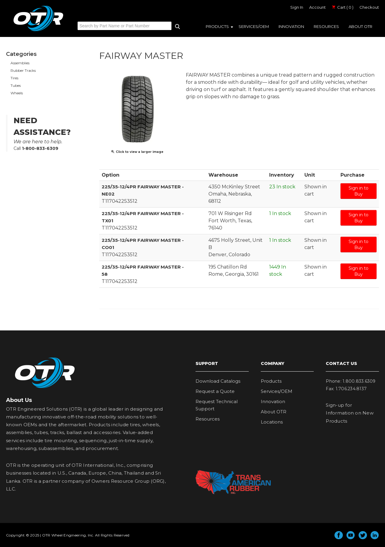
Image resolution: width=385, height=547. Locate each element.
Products (217, 26)
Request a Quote (215, 391)
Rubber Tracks (23, 70)
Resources (326, 26)
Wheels (17, 93)
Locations (272, 422)
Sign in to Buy (358, 191)
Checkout (369, 7)
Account (317, 7)
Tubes (16, 85)
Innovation (291, 26)
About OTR (360, 26)
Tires (14, 78)
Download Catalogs (218, 381)
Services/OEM (254, 26)
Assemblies (20, 63)
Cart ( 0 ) (342, 7)
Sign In (296, 7)
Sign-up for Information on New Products (350, 413)
